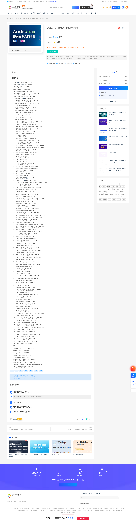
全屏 (133, 385)
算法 (26, 178)
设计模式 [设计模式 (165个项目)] (120, 196)
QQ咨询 (113, 101)
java (15, 101)
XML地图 (64, 512)
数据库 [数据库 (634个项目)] (111, 194)
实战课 (39, 13)
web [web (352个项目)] (100, 189)
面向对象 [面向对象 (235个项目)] (105, 199)
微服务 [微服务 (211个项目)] (113, 191)
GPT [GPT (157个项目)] (121, 183)
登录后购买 (113, 88)
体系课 (33, 13)
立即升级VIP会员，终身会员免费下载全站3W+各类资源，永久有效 (66, 47)
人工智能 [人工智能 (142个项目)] (109, 189)
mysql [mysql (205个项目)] (104, 186)
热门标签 (110, 1)
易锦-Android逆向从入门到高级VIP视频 (27, 378)
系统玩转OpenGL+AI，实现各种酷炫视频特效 (21, 429)
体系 (24, 180)
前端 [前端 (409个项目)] (118, 189)
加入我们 (85, 7)
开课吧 (73, 13)
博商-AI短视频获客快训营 (116, 144)
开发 (20, 84)
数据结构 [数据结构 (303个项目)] (117, 194)
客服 (133, 380)
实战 (23, 84)
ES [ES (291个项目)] (114, 183)
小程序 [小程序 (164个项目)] (104, 191)
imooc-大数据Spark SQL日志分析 (39, 454)
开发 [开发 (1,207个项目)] (109, 191)
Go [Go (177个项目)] (117, 183)
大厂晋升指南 (55, 454)
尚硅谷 (62, 13)
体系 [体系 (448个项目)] (114, 189)
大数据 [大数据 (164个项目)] (122, 189)
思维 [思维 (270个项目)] (117, 191)
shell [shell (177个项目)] (117, 186)
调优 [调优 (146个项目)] (125, 196)
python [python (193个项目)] (108, 186)
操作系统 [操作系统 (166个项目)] (101, 194)
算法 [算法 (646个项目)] (111, 196)
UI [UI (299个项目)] (120, 186)
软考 (87, 13)
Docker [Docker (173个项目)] (110, 183)
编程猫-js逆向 (112, 152)
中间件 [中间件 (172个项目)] (104, 189)
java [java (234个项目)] (125, 183)
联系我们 (126, 1)
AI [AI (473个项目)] (99, 183)
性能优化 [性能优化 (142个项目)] (122, 191)
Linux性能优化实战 (78, 454)
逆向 (17, 82)
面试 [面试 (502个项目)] (109, 199)
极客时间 (45, 13)
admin (15, 419)
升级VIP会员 (52, 51)
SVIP (133, 368)
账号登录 (83, 518)
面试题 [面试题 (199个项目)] (113, 199)
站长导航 (72, 512)
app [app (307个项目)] (106, 183)
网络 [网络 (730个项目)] (115, 196)
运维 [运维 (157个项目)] (100, 199)
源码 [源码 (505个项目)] (104, 196)
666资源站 (15, 18)
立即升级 (72, 518)
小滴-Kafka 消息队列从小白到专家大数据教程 (18, 455)
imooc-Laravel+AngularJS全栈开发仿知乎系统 (80, 429)
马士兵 (52, 13)
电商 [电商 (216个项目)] (108, 196)
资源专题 (115, 1)
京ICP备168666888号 (116, 510)
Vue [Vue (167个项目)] (123, 186)
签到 (133, 375)
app (24, 98)
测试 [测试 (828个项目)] (100, 196)
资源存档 (120, 1)
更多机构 (79, 13)
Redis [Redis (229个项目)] (113, 186)
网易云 (68, 13)
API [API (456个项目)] (103, 183)
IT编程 (16, 13)
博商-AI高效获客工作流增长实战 (118, 136)
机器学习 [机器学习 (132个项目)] (122, 194)
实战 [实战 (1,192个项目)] (100, 191)
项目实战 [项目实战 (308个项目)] (119, 199)
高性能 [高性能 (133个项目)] (124, 199)
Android (25, 18)
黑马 (57, 13)
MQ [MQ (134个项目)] (100, 186)
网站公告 (104, 1)
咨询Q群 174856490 (54, 1)
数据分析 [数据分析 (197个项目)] (106, 194)
